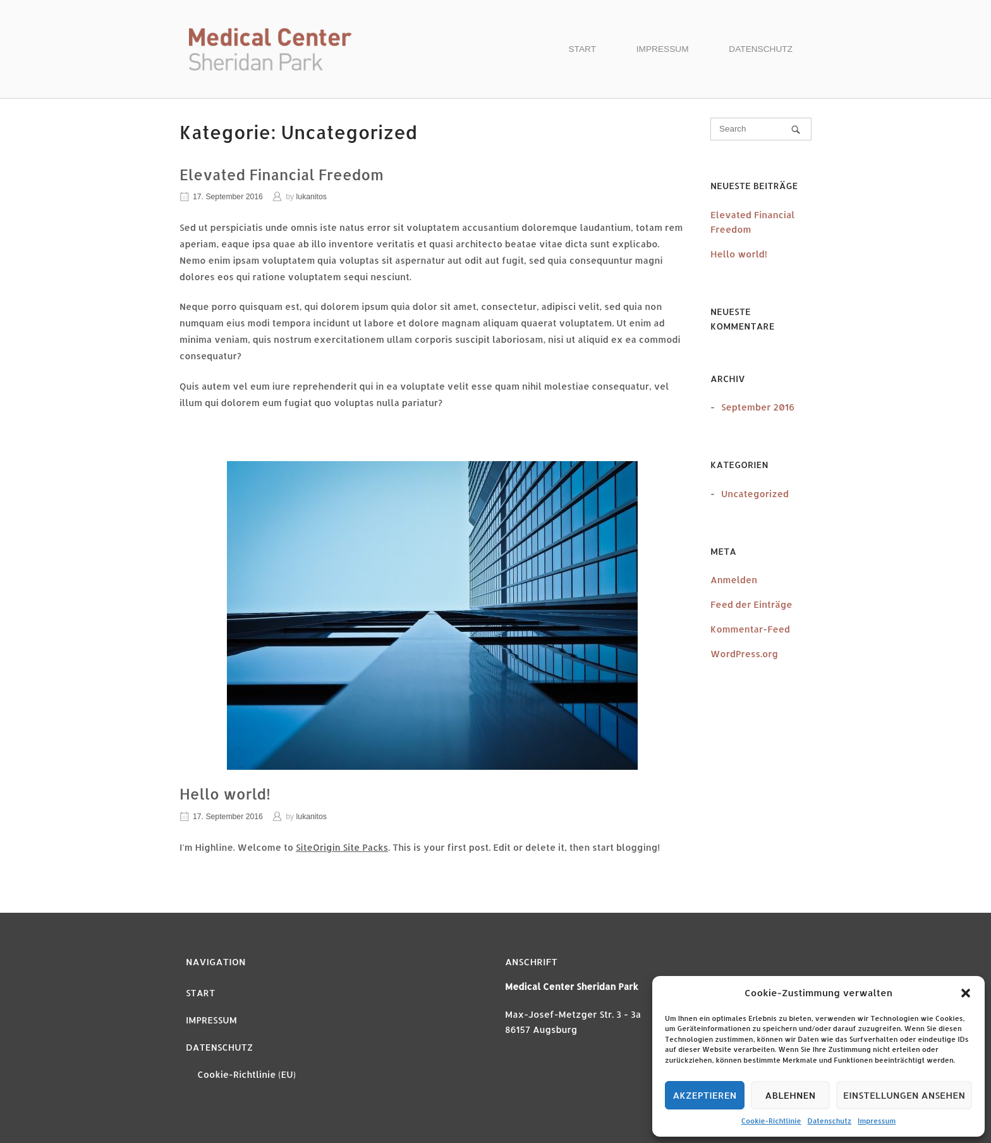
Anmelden (733, 580)
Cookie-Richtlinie (771, 1120)
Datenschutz (829, 1120)
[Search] (796, 129)
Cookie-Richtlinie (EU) (246, 1074)
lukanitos (311, 196)
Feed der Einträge (751, 604)
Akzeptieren (704, 1095)
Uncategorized (755, 494)
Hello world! (225, 793)
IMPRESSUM (662, 49)
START (583, 49)
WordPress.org (744, 654)
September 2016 (757, 407)
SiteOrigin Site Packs (342, 847)
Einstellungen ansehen (904, 1095)
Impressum (877, 1120)
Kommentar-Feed (750, 629)
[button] (965, 993)
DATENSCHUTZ (761, 49)
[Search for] (761, 129)
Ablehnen (790, 1095)
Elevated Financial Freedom (281, 174)
